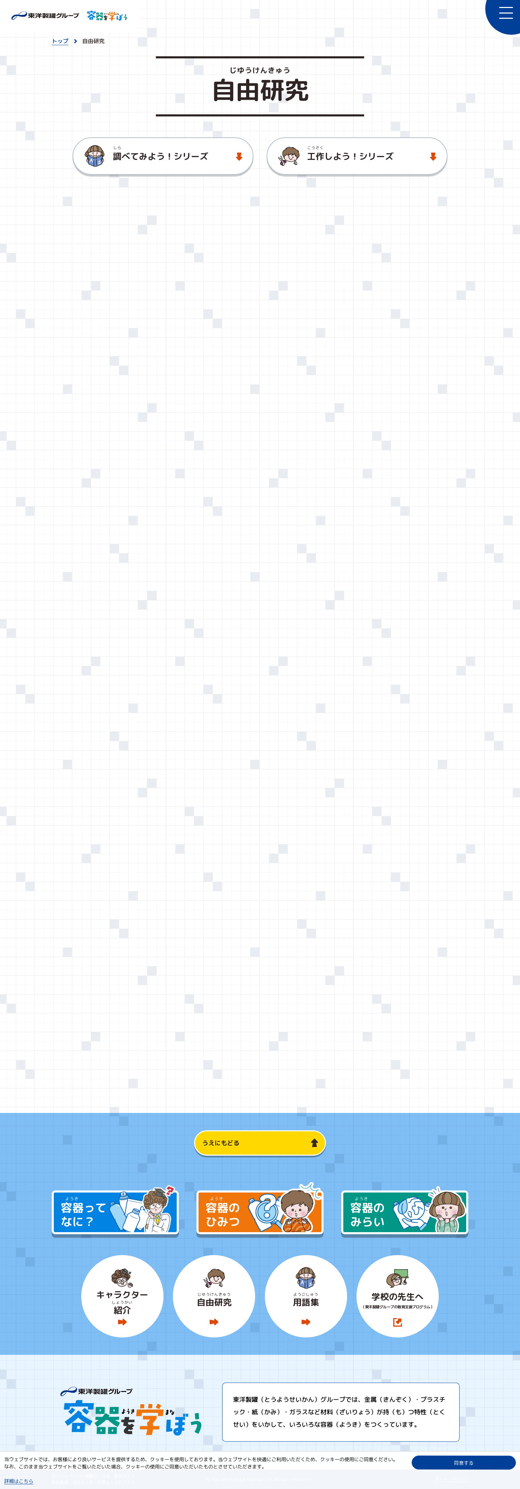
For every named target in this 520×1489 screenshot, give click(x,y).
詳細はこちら (18, 1481)
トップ (60, 41)
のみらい (408, 1211)
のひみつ (263, 1211)
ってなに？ (119, 1211)
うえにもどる (221, 1143)
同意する (463, 1462)
